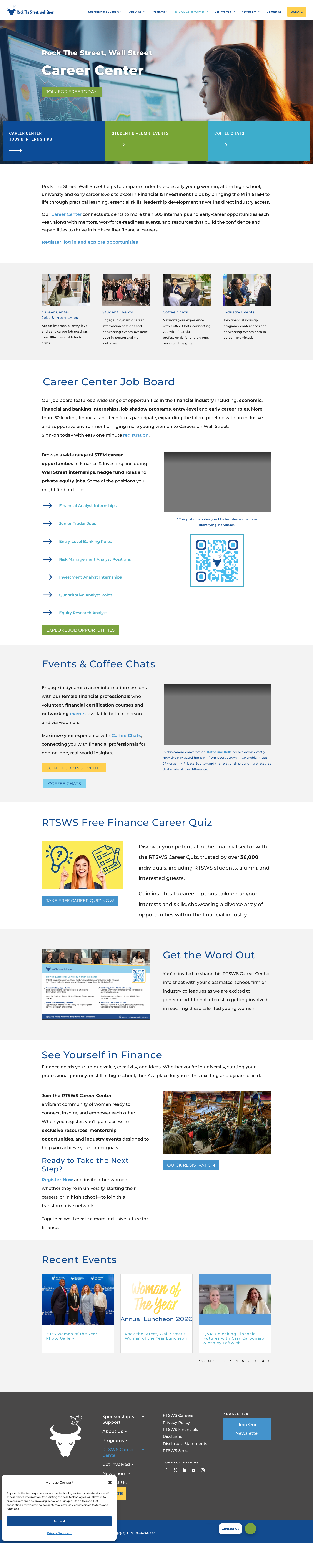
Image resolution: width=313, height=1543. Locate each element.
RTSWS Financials (180, 1429)
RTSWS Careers (178, 1415)
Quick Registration (191, 1165)
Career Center (66, 214)
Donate (297, 11)
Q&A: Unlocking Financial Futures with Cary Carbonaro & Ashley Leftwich (233, 1338)
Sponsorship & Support (103, 11)
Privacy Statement (59, 1533)
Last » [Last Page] (264, 1361)
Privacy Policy (176, 1422)
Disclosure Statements (185, 1443)
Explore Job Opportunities (80, 630)
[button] (110, 1482)
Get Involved (223, 11)
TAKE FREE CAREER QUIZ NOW (80, 900)
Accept (59, 1521)
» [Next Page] (255, 1361)
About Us (135, 11)
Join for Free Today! (72, 91)
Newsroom (248, 11)
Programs (158, 11)
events (78, 713)
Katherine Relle (219, 752)
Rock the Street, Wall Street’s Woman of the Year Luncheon (156, 1336)
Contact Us (274, 11)
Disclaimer (173, 1436)
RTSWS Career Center (189, 11)
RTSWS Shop (175, 1450)
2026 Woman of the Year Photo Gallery (71, 1336)
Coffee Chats (126, 735)
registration (136, 435)
